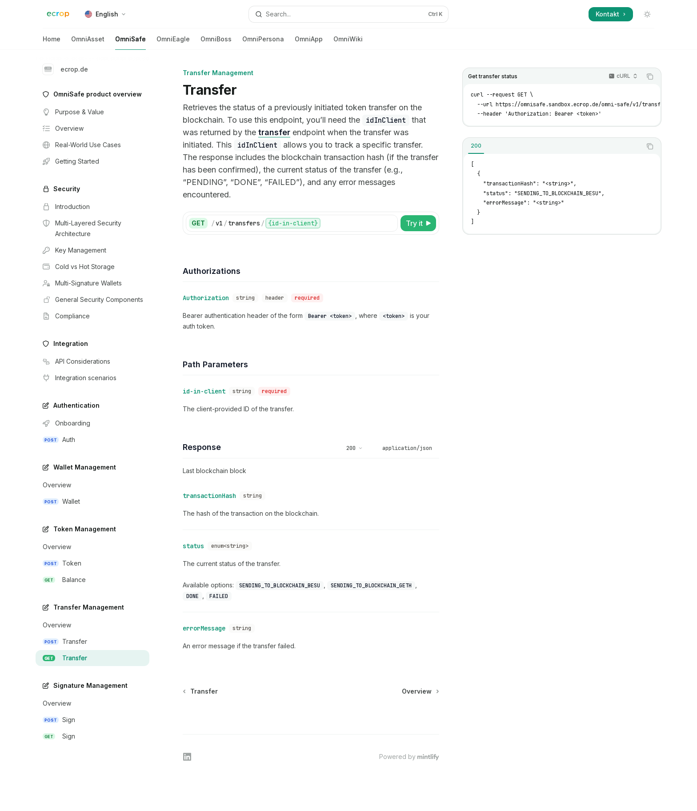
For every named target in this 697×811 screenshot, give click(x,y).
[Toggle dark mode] (647, 14)
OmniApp (309, 42)
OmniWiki (348, 42)
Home (51, 42)
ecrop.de (65, 69)
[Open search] (348, 14)
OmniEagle (173, 42)
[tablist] (552, 146)
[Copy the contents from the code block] (650, 76)
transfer (274, 132)
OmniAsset (87, 42)
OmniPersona (263, 42)
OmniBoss (216, 42)
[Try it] (418, 223)
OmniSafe (130, 42)
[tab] (476, 146)
